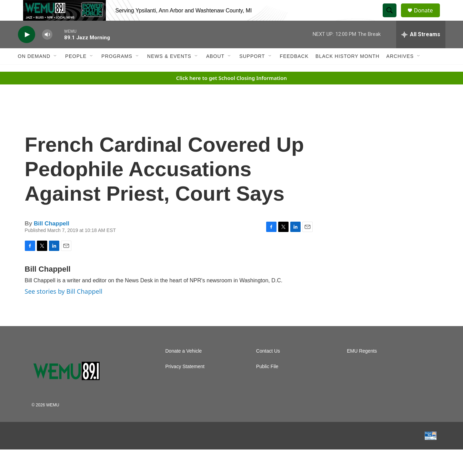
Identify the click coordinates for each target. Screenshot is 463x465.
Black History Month (347, 71)
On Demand (34, 71)
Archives (400, 71)
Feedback (294, 71)
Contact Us (268, 366)
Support (252, 71)
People (76, 71)
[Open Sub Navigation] (55, 71)
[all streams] (420, 50)
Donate (428, 18)
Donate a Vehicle (183, 366)
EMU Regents (362, 366)
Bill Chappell (51, 239)
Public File (267, 382)
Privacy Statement (185, 382)
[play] (26, 50)
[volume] (47, 50)
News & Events (169, 71)
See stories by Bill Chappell (63, 307)
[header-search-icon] (393, 18)
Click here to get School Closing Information (231, 93)
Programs (116, 71)
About (215, 71)
